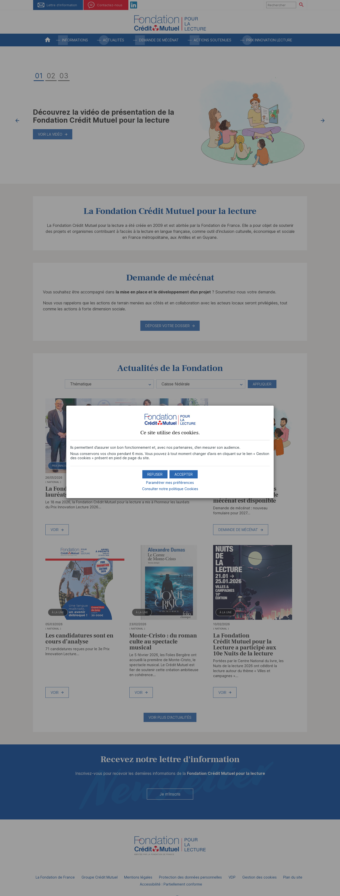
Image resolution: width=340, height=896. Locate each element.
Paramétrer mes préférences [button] (170, 482)
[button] (184, 474)
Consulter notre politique (170, 489)
